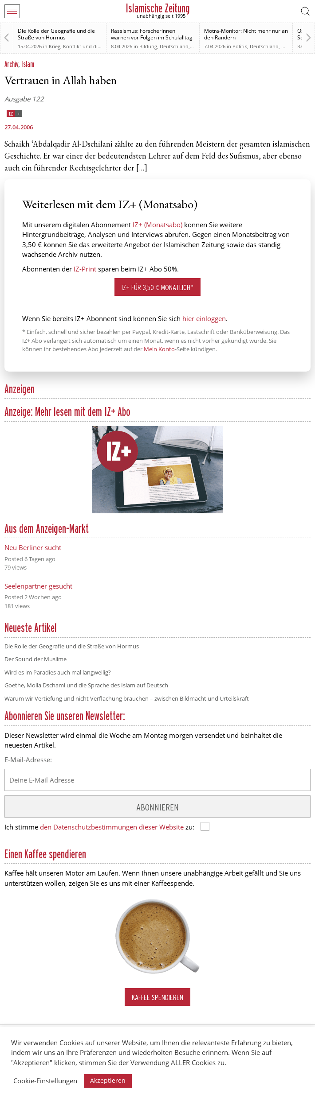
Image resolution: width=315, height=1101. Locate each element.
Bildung (148, 46)
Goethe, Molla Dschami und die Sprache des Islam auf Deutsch (86, 685)
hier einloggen (204, 318)
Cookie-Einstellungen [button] (45, 1080)
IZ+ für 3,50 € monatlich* (157, 287)
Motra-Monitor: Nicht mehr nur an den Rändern (246, 34)
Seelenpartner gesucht (38, 586)
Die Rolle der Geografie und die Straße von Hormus (56, 34)
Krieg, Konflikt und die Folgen (83, 46)
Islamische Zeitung (158, 8)
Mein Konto (159, 349)
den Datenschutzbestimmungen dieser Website (112, 826)
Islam (27, 64)
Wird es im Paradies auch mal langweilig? (57, 672)
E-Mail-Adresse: (28, 759)
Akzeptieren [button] (108, 1080)
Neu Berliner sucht (32, 547)
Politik (239, 46)
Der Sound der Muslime (35, 659)
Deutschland (174, 46)
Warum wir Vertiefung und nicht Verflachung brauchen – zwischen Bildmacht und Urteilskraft (126, 698)
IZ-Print (85, 268)
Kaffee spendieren (157, 997)
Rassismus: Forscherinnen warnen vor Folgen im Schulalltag (152, 34)
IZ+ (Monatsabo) (157, 224)
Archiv (11, 64)
